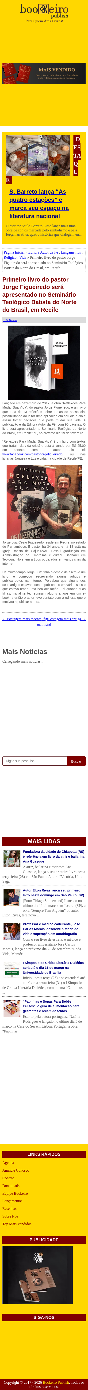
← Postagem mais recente (22, 619)
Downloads (10, 1186)
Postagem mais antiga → (67, 619)
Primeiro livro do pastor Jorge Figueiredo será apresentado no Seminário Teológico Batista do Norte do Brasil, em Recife (39, 294)
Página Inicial (14, 252)
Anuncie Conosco (15, 1170)
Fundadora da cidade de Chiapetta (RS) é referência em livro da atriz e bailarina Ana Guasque (53, 856)
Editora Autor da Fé (43, 252)
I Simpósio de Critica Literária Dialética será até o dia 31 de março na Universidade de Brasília (53, 967)
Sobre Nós (10, 1216)
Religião (10, 257)
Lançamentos (71, 252)
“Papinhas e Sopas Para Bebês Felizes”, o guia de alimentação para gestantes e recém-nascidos (51, 1006)
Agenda (8, 1163)
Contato (8, 1178)
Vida (22, 257)
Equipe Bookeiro (15, 1193)
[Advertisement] (44, 709)
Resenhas (9, 1209)
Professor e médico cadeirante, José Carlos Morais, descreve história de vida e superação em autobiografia (51, 929)
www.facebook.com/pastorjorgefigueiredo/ (32, 454)
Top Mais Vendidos (16, 1224)
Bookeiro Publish (56, 1382)
